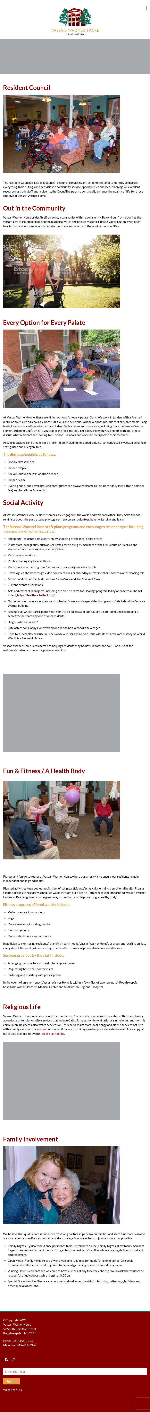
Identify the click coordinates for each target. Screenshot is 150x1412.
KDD (18, 1389)
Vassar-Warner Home (75, 22)
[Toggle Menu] (147, 8)
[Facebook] (6, 1359)
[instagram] (13, 1359)
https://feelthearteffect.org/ (35, 595)
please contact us (54, 650)
